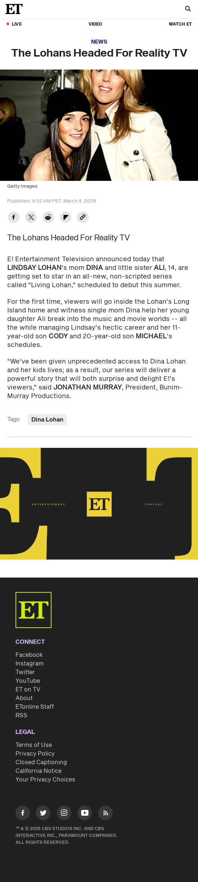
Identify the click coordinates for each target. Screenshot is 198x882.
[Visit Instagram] (64, 814)
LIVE (17, 24)
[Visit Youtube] (84, 814)
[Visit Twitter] (43, 814)
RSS (21, 715)
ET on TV (27, 689)
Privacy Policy (35, 753)
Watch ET (180, 24)
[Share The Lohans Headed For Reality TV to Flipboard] (65, 218)
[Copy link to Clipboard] (82, 218)
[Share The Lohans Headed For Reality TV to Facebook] (13, 218)
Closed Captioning (41, 762)
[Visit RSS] (105, 814)
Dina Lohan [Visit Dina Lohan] (47, 419)
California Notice (38, 771)
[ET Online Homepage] (16, 9)
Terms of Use (33, 745)
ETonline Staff (34, 707)
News (99, 42)
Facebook (29, 655)
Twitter (25, 672)
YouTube (27, 681)
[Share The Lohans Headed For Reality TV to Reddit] (48, 218)
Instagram (29, 663)
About (24, 698)
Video (95, 24)
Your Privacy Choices (45, 779)
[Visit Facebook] (22, 814)
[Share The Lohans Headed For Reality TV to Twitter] (30, 218)
